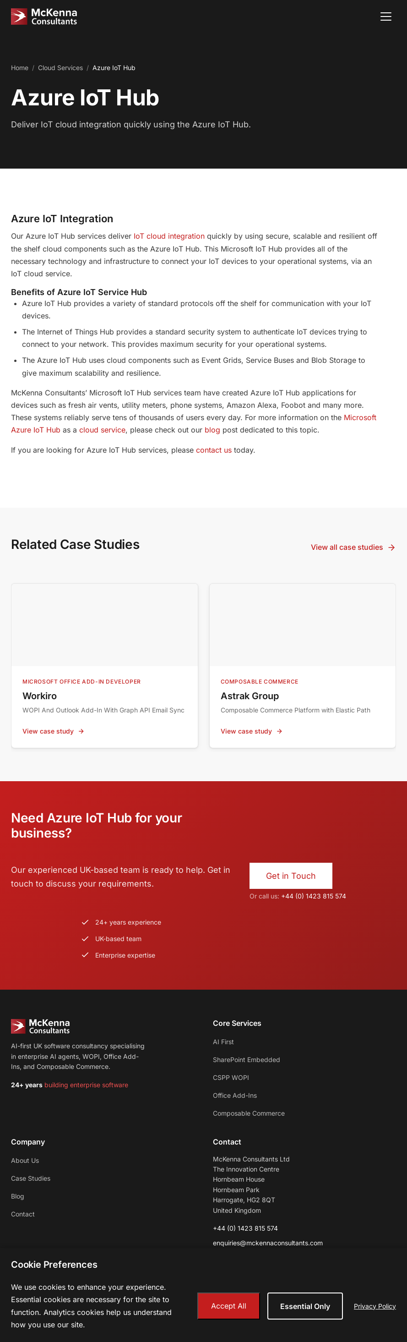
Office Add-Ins (235, 1095)
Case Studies (30, 1178)
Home (19, 67)
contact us (214, 450)
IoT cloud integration (169, 236)
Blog (17, 1196)
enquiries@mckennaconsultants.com (268, 1243)
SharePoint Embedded (246, 1059)
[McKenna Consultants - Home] (44, 16)
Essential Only (305, 1306)
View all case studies (353, 547)
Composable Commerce (249, 1113)
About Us (25, 1160)
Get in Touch (291, 876)
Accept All (228, 1305)
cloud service (102, 429)
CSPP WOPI (231, 1077)
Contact (23, 1214)
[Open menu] (386, 16)
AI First (223, 1042)
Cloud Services (60, 67)
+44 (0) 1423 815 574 (313, 896)
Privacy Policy (375, 1306)
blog (212, 429)
